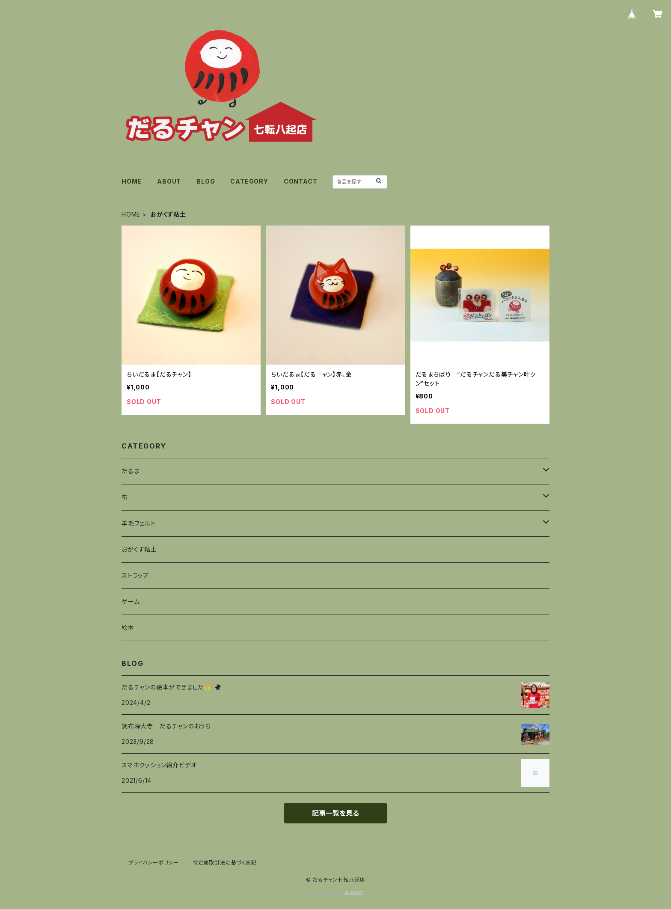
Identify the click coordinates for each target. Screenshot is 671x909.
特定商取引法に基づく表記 (225, 862)
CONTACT (301, 181)
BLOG (205, 181)
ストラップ (135, 575)
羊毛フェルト (139, 523)
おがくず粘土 (139, 549)
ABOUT (169, 181)
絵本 (128, 627)
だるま (131, 471)
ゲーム (131, 601)
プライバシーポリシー (153, 862)
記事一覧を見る (335, 813)
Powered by (335, 893)
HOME (132, 181)
